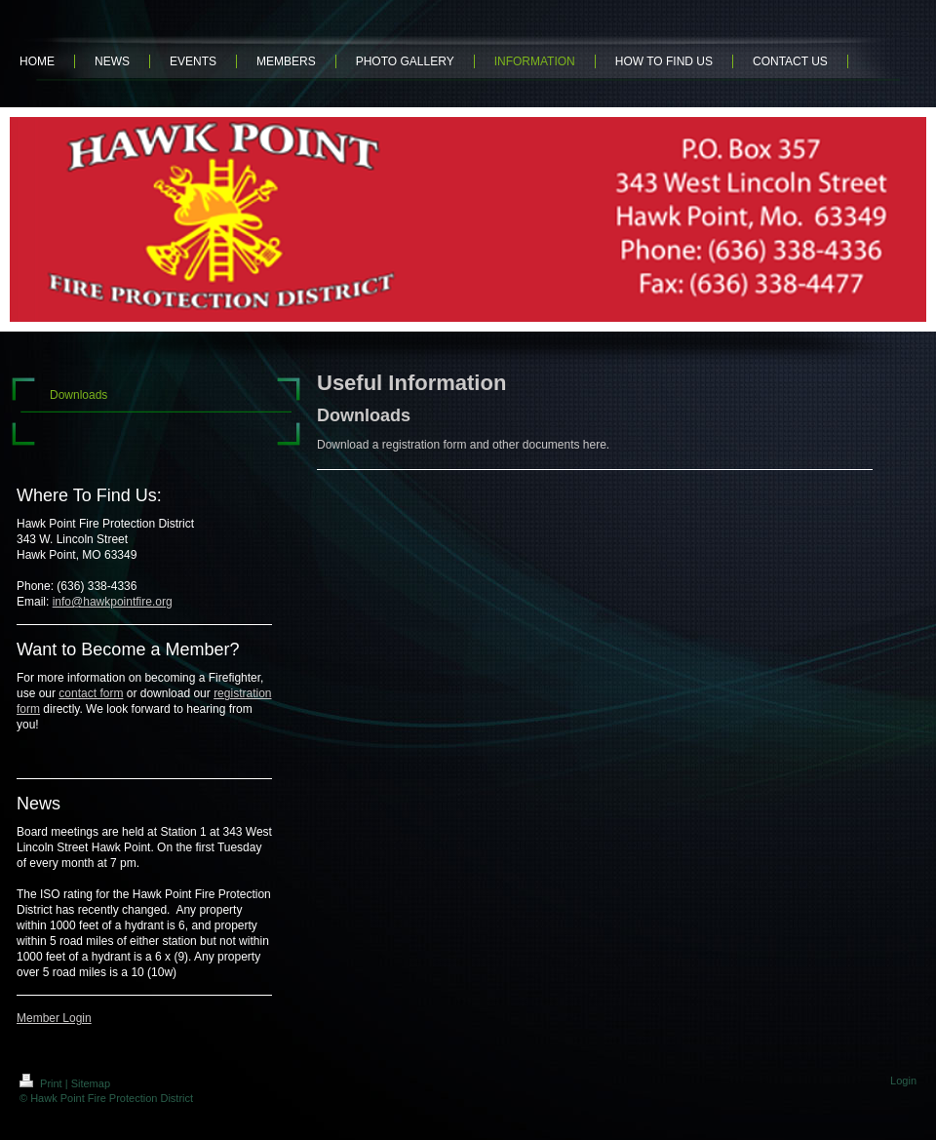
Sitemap (90, 1083)
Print (42, 1083)
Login (903, 1080)
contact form (90, 693)
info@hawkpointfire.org (113, 602)
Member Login (54, 1018)
